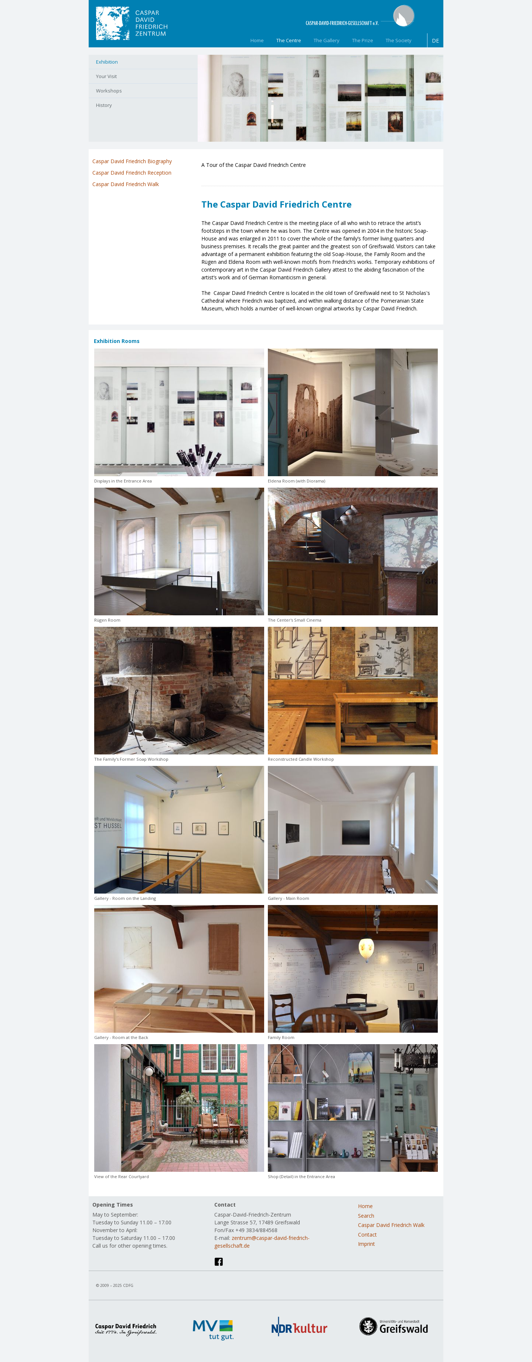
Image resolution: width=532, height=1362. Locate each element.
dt (215, 174)
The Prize (362, 40)
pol (258, 174)
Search (366, 1215)
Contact (367, 1234)
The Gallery (327, 40)
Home (257, 40)
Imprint (366, 1243)
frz (237, 174)
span (269, 174)
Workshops (109, 90)
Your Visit (106, 76)
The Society (399, 40)
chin (205, 174)
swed (280, 174)
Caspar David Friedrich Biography (132, 161)
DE (435, 40)
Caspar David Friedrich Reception (131, 172)
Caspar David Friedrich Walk (125, 184)
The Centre (288, 40)
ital (248, 174)
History (104, 105)
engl (226, 174)
